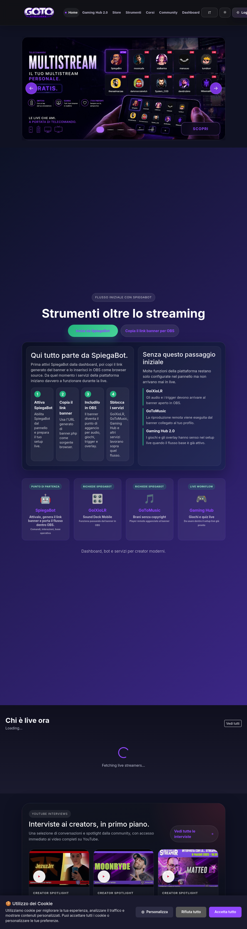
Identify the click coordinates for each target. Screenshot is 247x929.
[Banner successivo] (216, 88)
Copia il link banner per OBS (150, 330)
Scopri (200, 128)
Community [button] (168, 12)
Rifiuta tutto (191, 912)
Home (73, 12)
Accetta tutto (225, 912)
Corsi (150, 12)
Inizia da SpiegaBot (93, 330)
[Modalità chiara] (225, 13)
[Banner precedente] (31, 88)
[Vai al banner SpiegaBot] (110, 129)
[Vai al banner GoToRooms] (151, 129)
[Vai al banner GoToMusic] (130, 129)
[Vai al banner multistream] (100, 130)
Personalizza (154, 912)
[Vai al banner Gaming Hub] (140, 129)
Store (116, 12)
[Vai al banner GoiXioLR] (120, 129)
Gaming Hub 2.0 (95, 12)
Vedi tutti (233, 723)
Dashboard (191, 12)
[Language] (209, 12)
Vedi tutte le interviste (194, 834)
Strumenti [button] (133, 12)
